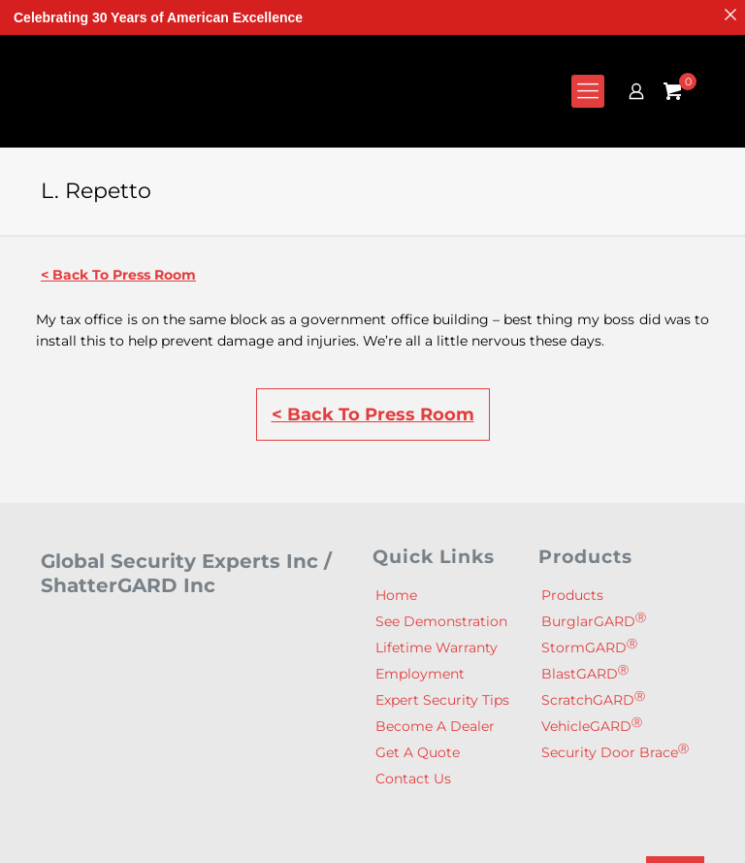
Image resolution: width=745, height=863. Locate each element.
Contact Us (413, 778)
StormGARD (589, 647)
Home (396, 595)
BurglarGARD (593, 621)
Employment (420, 673)
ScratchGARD (593, 699)
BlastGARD (585, 673)
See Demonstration (441, 621)
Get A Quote (417, 752)
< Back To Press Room (118, 274)
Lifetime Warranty (436, 647)
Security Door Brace (615, 752)
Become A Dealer (435, 726)
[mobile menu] (587, 91)
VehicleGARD (591, 725)
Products (572, 595)
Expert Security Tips (442, 700)
